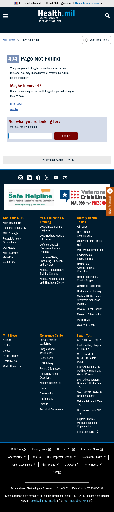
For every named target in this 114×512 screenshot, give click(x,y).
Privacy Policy (39, 449)
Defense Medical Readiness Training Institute (50, 248)
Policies (44, 388)
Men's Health (84, 320)
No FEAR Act (64, 449)
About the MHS (13, 218)
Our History (9, 247)
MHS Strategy (10, 233)
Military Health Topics (87, 220)
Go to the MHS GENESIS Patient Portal (86, 358)
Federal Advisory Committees (12, 240)
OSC (55, 472)
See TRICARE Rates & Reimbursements (89, 394)
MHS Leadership (12, 223)
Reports (44, 404)
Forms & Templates (50, 368)
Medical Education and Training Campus (52, 271)
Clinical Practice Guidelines (48, 342)
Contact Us (9, 262)
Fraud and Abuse (90, 449)
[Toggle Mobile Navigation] (5, 16)
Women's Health (86, 325)
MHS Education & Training (52, 220)
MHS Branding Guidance (10, 254)
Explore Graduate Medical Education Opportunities (87, 422)
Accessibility (15, 457)
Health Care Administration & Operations (86, 267)
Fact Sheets (46, 358)
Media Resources (12, 366)
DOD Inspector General (59, 457)
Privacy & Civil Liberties (90, 309)
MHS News (16, 104)
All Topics (82, 226)
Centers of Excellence (89, 286)
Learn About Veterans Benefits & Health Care (89, 381)
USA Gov (70, 465)
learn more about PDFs (76, 501)
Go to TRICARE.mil (87, 340)
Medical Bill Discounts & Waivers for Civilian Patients (89, 300)
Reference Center (52, 335)
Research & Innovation (89, 314)
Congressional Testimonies (47, 351)
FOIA (34, 457)
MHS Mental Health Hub (90, 250)
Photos (6, 345)
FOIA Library (46, 363)
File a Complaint (85, 432)
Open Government (22, 465)
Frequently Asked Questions (49, 375)
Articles (14, 109)
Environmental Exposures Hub (85, 257)
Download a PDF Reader (44, 501)
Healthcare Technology (89, 291)
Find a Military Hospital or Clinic (89, 347)
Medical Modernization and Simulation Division (52, 280)
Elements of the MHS (14, 228)
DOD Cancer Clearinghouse (84, 233)
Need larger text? (96, 40)
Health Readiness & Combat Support (87, 278)
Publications (46, 399)
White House (91, 465)
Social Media (10, 361)
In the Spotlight (11, 356)
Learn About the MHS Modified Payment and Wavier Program (89, 370)
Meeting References (50, 383)
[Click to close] (110, 191)
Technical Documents (51, 409)
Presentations (47, 393)
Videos (6, 351)
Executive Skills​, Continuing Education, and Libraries (51, 261)
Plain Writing (48, 465)
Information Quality (92, 457)
